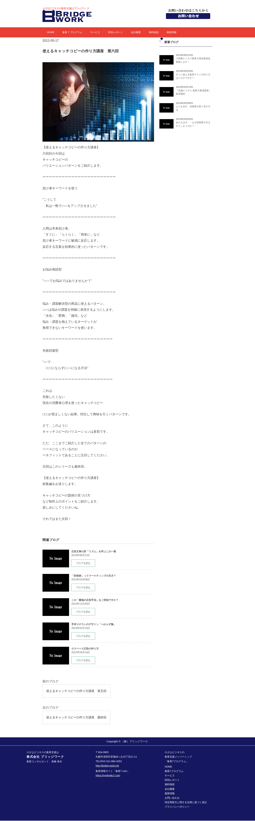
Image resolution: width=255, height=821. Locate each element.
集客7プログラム (174, 771)
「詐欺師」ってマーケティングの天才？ (93, 575)
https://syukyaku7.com (108, 775)
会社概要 (136, 32)
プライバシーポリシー (177, 807)
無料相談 (154, 32)
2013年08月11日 (80, 555)
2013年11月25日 (80, 603)
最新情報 (172, 32)
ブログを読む (83, 563)
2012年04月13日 (80, 652)
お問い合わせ (172, 798)
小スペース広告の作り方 (85, 648)
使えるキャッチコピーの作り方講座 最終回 (78, 717)
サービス (95, 32)
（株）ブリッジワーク (134, 741)
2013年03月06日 (80, 579)
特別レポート (115, 32)
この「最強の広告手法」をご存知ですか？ (94, 600)
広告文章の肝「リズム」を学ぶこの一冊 (93, 551)
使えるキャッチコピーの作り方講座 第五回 (78, 691)
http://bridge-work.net (107, 766)
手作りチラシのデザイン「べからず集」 (93, 624)
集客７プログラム (72, 32)
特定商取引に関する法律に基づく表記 (186, 802)
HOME (50, 32)
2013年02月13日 (80, 628)
